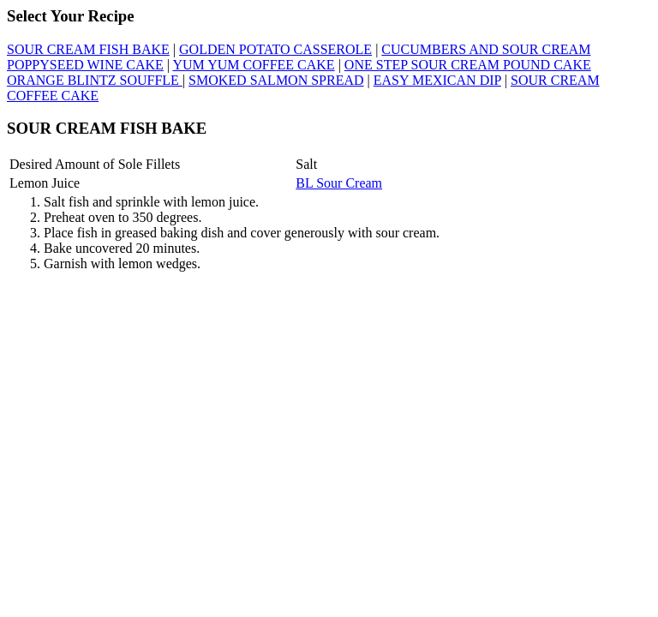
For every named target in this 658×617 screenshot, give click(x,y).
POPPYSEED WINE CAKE (85, 64)
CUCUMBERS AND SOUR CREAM (485, 49)
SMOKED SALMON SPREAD (275, 80)
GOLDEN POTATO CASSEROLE (275, 49)
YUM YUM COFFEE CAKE (253, 64)
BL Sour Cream (339, 183)
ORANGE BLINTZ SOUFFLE (94, 80)
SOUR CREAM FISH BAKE (88, 49)
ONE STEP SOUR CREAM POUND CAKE (467, 64)
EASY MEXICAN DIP (437, 80)
